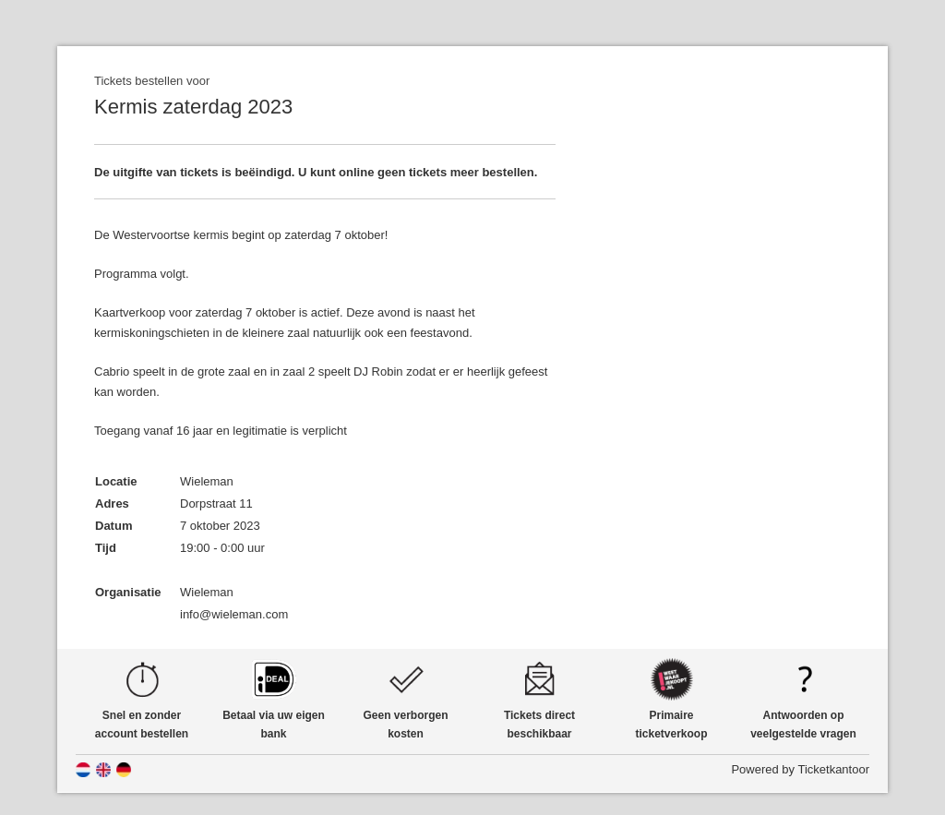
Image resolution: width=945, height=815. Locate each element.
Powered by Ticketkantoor (800, 769)
